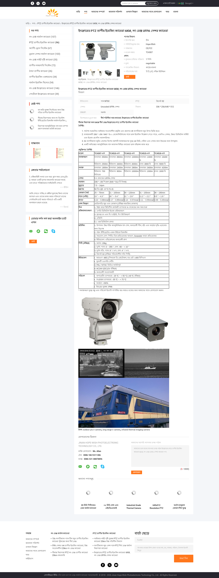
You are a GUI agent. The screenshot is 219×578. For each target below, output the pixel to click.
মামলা (175, 12)
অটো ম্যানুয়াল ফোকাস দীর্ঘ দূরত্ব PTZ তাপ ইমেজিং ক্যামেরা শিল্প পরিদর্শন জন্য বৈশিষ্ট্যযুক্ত (179, 506)
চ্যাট (127, 77)
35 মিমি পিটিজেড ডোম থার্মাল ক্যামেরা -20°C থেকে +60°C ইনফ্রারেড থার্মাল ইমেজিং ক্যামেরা (88, 506)
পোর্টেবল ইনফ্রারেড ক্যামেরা (41, 94)
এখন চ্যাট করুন (169, 3)
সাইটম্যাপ (29, 558)
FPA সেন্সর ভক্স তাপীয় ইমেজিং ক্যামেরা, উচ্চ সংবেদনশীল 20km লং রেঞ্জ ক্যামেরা (69, 546)
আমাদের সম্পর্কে (97, 12)
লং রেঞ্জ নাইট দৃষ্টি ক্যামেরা (41, 59)
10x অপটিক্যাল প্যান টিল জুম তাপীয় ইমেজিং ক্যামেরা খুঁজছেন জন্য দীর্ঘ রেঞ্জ (70, 539)
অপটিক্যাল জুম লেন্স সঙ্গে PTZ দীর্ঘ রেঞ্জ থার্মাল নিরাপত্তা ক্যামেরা (113, 546)
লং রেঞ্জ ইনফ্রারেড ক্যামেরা (41, 88)
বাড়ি (78, 12)
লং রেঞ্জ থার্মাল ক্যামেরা (39, 36)
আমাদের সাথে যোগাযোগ (151, 12)
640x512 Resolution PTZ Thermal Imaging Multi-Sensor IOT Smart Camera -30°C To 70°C (156, 506)
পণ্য (85, 12)
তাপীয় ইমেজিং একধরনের (40, 76)
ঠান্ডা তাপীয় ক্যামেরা (38, 71)
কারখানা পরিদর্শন (115, 12)
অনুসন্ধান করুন (152, 3)
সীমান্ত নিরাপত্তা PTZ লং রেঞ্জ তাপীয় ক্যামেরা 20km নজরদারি (70, 553)
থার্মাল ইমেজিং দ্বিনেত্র (39, 82)
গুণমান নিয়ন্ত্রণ (131, 12)
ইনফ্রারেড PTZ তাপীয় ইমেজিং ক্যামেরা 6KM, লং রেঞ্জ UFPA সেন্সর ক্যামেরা (112, 553)
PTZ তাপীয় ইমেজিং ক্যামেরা (48, 23)
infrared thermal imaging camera (136, 430)
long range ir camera (111, 430)
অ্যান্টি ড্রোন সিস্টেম (38, 48)
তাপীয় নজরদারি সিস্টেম (40, 65)
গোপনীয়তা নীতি (50, 575)
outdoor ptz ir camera (92, 430)
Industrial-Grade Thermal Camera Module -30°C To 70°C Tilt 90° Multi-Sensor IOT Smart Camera (133, 506)
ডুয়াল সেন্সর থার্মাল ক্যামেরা (41, 54)
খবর (167, 12)
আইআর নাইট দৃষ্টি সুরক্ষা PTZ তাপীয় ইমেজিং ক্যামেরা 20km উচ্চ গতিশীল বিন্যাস (112, 539)
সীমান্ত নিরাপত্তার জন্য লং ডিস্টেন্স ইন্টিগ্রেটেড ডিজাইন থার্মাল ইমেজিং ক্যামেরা (51, 120)
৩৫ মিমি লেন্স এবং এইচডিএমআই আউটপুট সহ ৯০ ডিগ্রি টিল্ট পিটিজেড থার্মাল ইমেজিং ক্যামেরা (111, 506)
